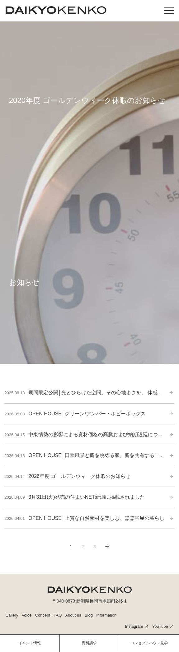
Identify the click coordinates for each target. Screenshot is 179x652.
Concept (42, 615)
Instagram (134, 626)
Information (106, 615)
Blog (89, 615)
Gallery (11, 615)
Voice (27, 615)
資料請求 (89, 643)
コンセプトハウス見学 (149, 643)
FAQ (58, 615)
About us (73, 615)
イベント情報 (29, 643)
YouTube (160, 626)
